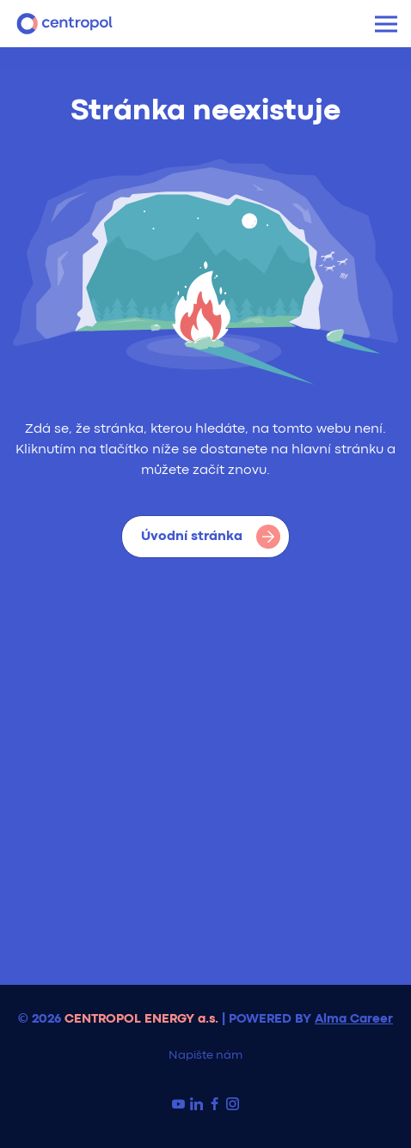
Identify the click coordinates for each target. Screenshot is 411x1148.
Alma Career (354, 1019)
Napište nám (205, 1055)
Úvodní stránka (210, 537)
